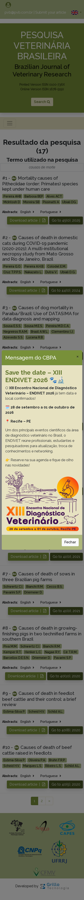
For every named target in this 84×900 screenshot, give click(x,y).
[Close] (77, 356)
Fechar (70, 542)
